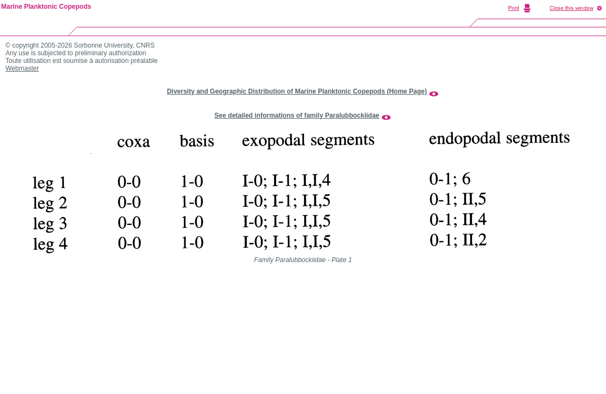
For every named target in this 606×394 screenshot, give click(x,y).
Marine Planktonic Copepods (46, 6)
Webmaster (22, 68)
